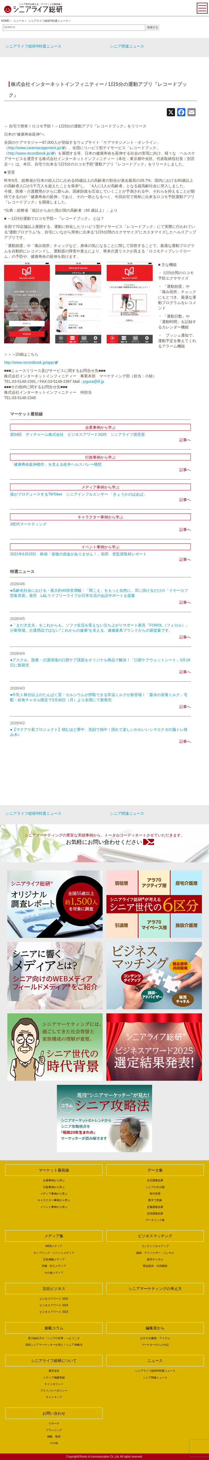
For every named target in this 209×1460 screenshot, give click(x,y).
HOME (5, 20)
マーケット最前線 (54, 1170)
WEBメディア (54, 1246)
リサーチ (53, 1423)
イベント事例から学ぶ (53, 1206)
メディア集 (53, 1236)
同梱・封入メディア (54, 1265)
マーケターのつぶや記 (155, 1344)
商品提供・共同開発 (155, 1265)
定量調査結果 (155, 1206)
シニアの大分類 (155, 1187)
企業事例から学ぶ (54, 1180)
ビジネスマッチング (155, 1236)
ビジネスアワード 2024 (53, 1305)
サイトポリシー (53, 1384)
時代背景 (155, 1193)
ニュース (18, 20)
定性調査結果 (155, 1213)
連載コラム (53, 1328)
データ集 (155, 1170)
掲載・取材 (54, 1436)
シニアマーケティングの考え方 (155, 1288)
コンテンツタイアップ (155, 1246)
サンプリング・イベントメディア (53, 1252)
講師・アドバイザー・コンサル (155, 1252)
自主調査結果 (155, 1180)
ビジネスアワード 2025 (53, 1298)
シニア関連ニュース (127, 46)
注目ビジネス (53, 1288)
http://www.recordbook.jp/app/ (29, 362)
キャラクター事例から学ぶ (54, 1200)
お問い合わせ (53, 1413)
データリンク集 (155, 1219)
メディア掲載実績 (54, 1377)
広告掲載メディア (54, 1259)
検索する (152, 27)
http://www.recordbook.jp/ (29, 153)
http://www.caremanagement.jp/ (34, 148)
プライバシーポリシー (53, 1390)
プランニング (54, 1429)
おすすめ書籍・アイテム (155, 1338)
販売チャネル (155, 1259)
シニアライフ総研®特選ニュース (48, 20)
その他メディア (53, 1272)
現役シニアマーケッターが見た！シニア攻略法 (53, 1344)
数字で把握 (155, 1200)
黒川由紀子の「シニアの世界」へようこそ (54, 1338)
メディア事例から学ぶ (53, 1193)
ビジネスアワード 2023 (53, 1311)
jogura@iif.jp (93, 381)
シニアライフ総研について (54, 1360)
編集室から (155, 1328)
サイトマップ (54, 1397)
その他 (54, 1443)
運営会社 (53, 1370)
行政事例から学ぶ (54, 1187)
